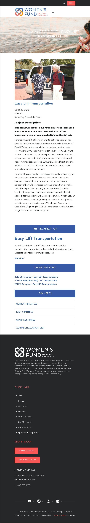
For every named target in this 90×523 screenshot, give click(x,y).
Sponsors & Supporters (28, 432)
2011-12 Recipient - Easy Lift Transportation (36, 284)
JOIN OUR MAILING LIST (27, 460)
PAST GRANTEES (24, 312)
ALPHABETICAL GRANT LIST (30, 328)
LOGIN (71, 3)
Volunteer (22, 406)
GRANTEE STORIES (25, 320)
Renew (21, 401)
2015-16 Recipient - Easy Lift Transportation (36, 280)
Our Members (24, 422)
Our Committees (25, 417)
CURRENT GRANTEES (26, 304)
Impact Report (25, 427)
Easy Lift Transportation (38, 239)
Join (20, 395)
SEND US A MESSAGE (26, 451)
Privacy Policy (60, 515)
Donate (21, 411)
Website (20, 258)
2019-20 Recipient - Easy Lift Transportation (36, 277)
